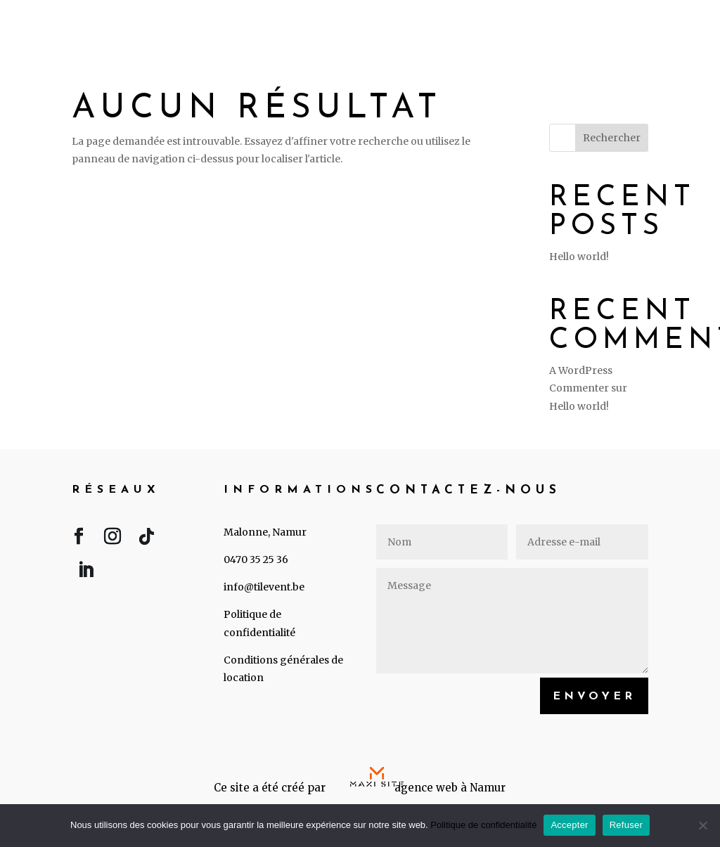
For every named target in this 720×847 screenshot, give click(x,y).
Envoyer (594, 696)
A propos (569, 25)
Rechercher (612, 137)
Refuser (626, 825)
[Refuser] (702, 825)
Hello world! (579, 256)
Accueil (360, 25)
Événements (462, 25)
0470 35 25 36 (256, 559)
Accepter (569, 825)
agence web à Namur (450, 787)
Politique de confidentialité (483, 825)
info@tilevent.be (264, 587)
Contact (661, 25)
